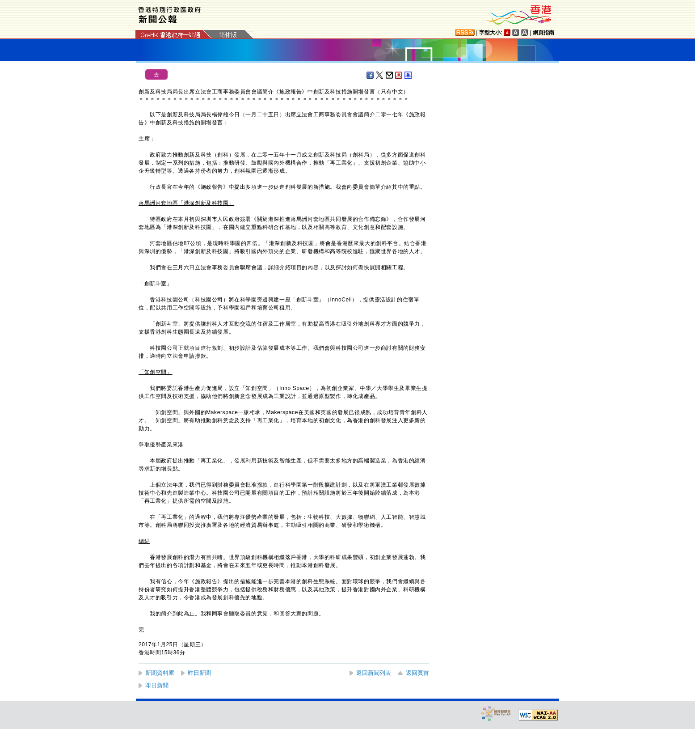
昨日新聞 (199, 673)
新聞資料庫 (159, 673)
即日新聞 (156, 685)
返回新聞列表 (373, 673)
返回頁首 (417, 673)
